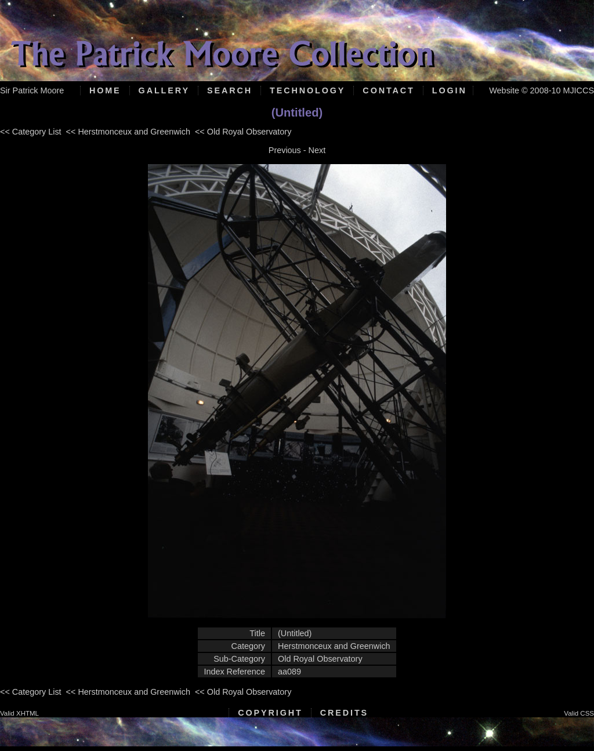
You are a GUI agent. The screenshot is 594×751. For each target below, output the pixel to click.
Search (229, 90)
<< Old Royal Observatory (243, 131)
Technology (307, 90)
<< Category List (30, 131)
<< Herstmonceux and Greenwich (128, 131)
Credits (344, 712)
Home (105, 90)
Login (449, 90)
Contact (388, 90)
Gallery (164, 90)
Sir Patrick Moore (32, 90)
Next (317, 150)
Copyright (270, 712)
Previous (285, 150)
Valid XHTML (19, 713)
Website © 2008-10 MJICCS (541, 90)
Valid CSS (579, 713)
